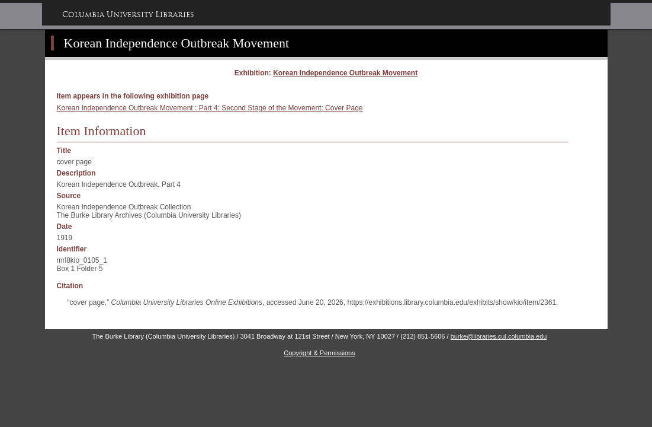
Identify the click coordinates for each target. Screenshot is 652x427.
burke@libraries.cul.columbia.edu (499, 336)
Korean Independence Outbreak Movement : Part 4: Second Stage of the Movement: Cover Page (210, 108)
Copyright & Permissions (319, 352)
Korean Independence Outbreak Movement (177, 43)
